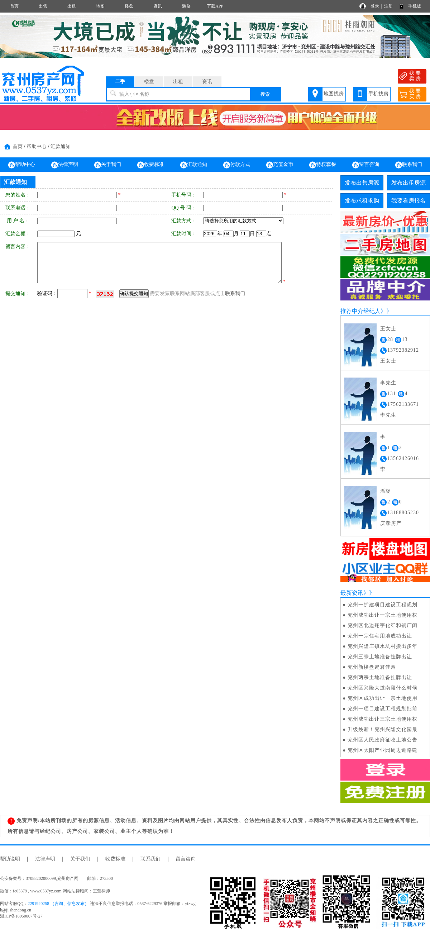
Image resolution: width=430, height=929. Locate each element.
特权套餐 (322, 165)
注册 (388, 6)
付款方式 (236, 165)
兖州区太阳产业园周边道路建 (382, 750)
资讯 (157, 6)
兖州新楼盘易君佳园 (372, 667)
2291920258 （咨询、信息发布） (58, 903)
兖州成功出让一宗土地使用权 (382, 615)
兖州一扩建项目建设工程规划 (382, 604)
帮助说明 (10, 859)
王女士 (388, 328)
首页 (14, 6)
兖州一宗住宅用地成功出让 (380, 636)
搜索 (265, 94)
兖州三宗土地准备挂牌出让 (380, 656)
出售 (43, 6)
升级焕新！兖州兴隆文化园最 (382, 729)
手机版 (414, 6)
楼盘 (129, 6)
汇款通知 (61, 146)
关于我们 (107, 165)
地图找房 (334, 93)
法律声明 (64, 165)
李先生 (388, 382)
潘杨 (385, 491)
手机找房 (378, 93)
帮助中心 (37, 146)
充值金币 (279, 165)
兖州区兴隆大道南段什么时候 (382, 688)
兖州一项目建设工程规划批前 (382, 708)
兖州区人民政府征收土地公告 (382, 740)
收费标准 (150, 165)
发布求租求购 (362, 201)
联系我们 (408, 165)
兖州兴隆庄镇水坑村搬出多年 (382, 646)
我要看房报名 (408, 201)
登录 (375, 6)
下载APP (215, 6)
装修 (186, 6)
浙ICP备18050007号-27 (21, 916)
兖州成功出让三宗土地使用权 (382, 719)
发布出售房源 (362, 183)
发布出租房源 (408, 183)
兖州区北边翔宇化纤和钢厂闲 (382, 625)
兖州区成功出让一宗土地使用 (382, 698)
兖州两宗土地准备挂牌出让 (380, 677)
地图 (100, 6)
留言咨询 (365, 165)
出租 (71, 6)
